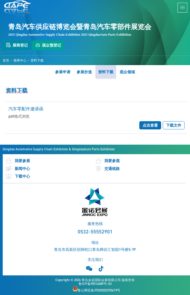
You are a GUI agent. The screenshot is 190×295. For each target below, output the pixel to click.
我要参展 (17, 161)
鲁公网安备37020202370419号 (96, 289)
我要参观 (107, 161)
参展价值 (84, 71)
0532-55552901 (95, 232)
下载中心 (17, 176)
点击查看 (150, 125)
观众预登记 (48, 45)
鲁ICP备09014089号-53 (95, 284)
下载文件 (173, 125)
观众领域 (127, 71)
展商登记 (17, 45)
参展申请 (62, 71)
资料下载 (37, 60)
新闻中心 (17, 169)
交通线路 (107, 169)
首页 (6, 60)
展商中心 (19, 60)
